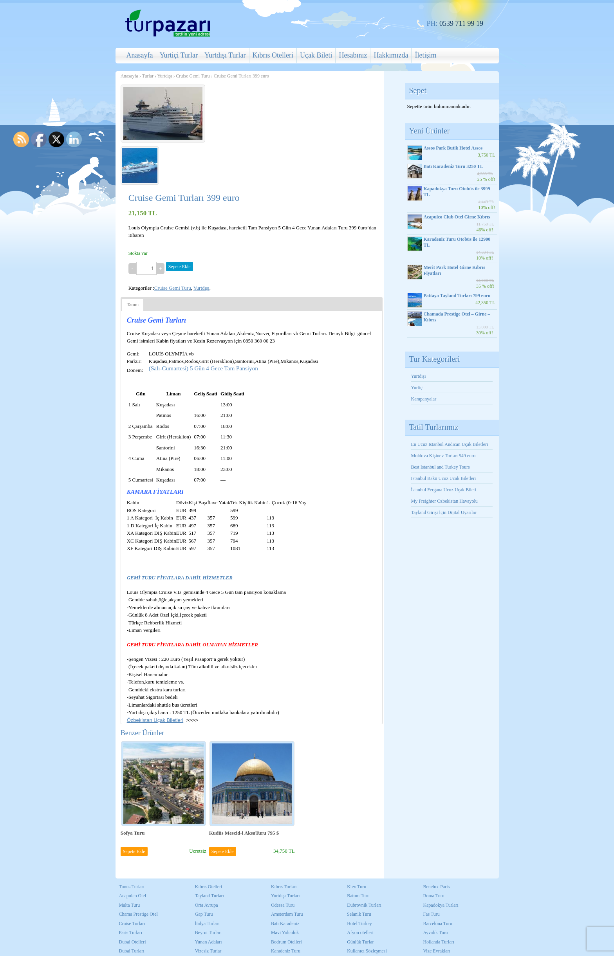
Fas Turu (431, 914)
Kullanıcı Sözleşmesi (367, 951)
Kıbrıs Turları (284, 886)
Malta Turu (129, 905)
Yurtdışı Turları (285, 895)
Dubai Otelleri (132, 942)
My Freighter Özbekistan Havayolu (445, 501)
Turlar (148, 76)
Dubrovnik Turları (364, 905)
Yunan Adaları (208, 942)
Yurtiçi (417, 387)
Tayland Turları (209, 895)
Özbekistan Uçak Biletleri (155, 720)
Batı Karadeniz (285, 923)
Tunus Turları (131, 886)
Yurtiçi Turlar (178, 55)
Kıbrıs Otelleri (273, 55)
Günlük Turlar (360, 942)
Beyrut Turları (208, 932)
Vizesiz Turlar (208, 951)
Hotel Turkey (359, 923)
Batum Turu (358, 895)
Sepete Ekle (179, 266)
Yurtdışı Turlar (225, 55)
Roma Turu (433, 895)
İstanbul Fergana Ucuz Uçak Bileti (443, 489)
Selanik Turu (359, 914)
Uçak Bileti (316, 55)
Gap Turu (204, 914)
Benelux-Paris (436, 886)
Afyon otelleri (360, 932)
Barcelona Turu (437, 923)
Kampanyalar (424, 399)
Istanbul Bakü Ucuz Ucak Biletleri (443, 478)
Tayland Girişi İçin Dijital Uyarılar (444, 512)
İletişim (425, 55)
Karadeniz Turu (285, 951)
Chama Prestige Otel (138, 914)
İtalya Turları (207, 923)
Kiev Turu (356, 886)
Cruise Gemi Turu (192, 76)
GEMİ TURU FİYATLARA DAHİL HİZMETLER (180, 578)
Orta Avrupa (206, 905)
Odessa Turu (282, 905)
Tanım (133, 304)
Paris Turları (131, 932)
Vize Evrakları (436, 951)
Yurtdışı (164, 76)
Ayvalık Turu (435, 932)
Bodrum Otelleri (286, 942)
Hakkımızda (391, 55)
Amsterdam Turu (287, 914)
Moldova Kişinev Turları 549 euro (443, 455)
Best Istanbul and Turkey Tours (440, 467)
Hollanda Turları (438, 942)
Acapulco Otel (132, 895)
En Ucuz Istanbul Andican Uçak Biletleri (449, 444)
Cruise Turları (132, 923)
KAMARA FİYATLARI (155, 491)
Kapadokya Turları (440, 905)
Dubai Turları (131, 951)
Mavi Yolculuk (285, 932)
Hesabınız (353, 55)
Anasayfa (139, 55)
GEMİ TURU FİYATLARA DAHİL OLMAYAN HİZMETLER (192, 645)
